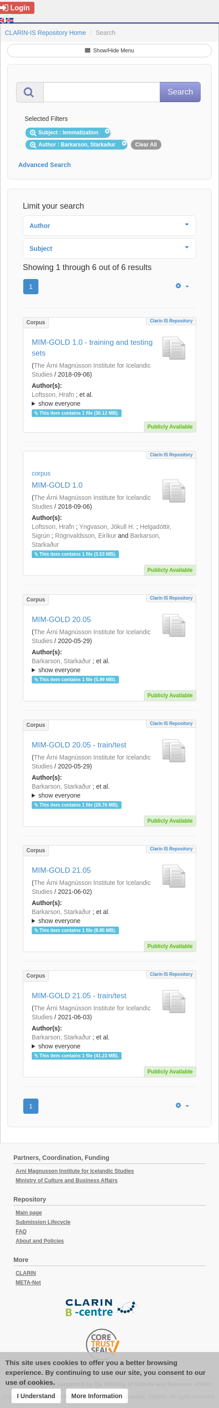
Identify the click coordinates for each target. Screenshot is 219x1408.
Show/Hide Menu (109, 50)
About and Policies (40, 1241)
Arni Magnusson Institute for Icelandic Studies (75, 1171)
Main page (29, 1213)
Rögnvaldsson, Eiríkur (85, 535)
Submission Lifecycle (43, 1222)
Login (15, 8)
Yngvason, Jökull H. (107, 526)
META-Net (28, 1282)
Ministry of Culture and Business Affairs (67, 1180)
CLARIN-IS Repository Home (45, 32)
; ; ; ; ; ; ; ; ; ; (109, 916)
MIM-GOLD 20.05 (61, 619)
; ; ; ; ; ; (109, 665)
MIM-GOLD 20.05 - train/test (79, 745)
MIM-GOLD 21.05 (61, 870)
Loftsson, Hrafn (53, 394)
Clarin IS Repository (171, 320)
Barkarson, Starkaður (61, 661)
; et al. (109, 399)
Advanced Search (44, 164)
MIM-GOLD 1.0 (57, 485)
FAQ (21, 1231)
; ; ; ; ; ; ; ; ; (109, 399)
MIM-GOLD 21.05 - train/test (79, 996)
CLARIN (26, 1273)
